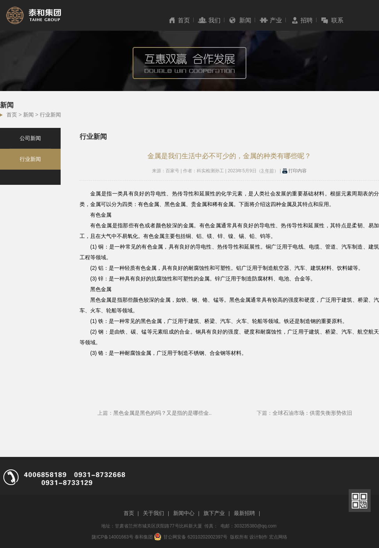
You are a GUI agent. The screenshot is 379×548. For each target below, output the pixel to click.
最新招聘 (244, 513)
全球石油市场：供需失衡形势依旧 (312, 413)
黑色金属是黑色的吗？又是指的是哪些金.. (162, 413)
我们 (214, 20)
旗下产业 (214, 513)
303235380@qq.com (255, 526)
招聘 (307, 20)
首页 (184, 20)
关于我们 (153, 513)
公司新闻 (30, 138)
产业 (276, 20)
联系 (337, 20)
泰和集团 (144, 537)
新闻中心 (183, 513)
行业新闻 (50, 115)
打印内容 (294, 170)
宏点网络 (278, 537)
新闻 (245, 20)
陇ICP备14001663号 (112, 537)
